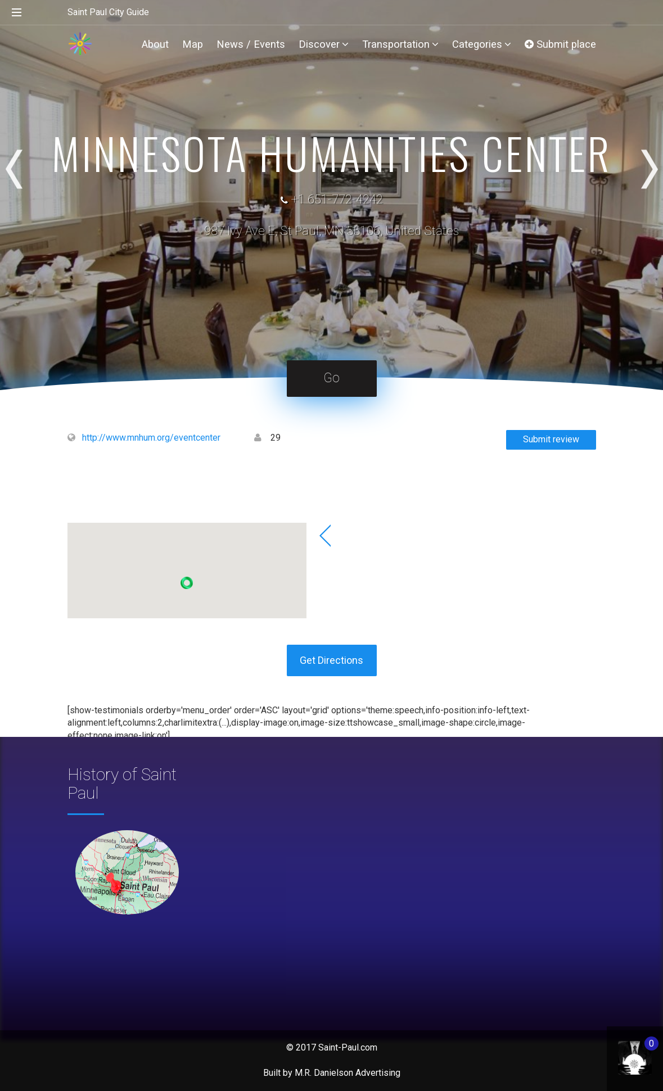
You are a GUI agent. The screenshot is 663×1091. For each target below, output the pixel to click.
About (155, 44)
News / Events (251, 44)
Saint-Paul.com (347, 1047)
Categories (481, 44)
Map (192, 44)
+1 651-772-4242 (337, 199)
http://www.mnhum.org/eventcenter (151, 437)
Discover (324, 44)
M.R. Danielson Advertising (347, 1072)
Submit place (560, 44)
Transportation (400, 44)
